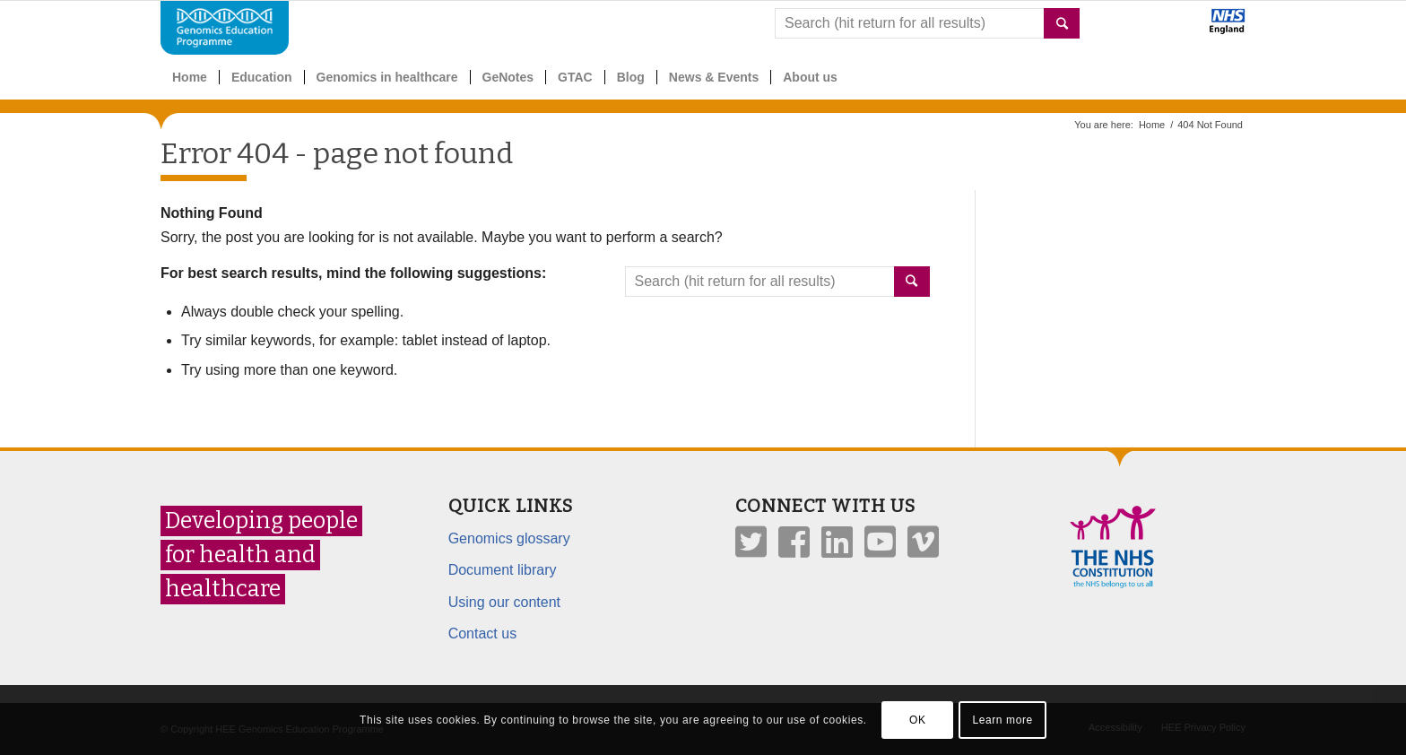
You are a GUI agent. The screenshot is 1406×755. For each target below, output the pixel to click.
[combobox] (927, 23)
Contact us (482, 633)
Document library (502, 569)
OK (917, 720)
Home (1152, 124)
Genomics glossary (509, 538)
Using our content (504, 602)
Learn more (1002, 720)
